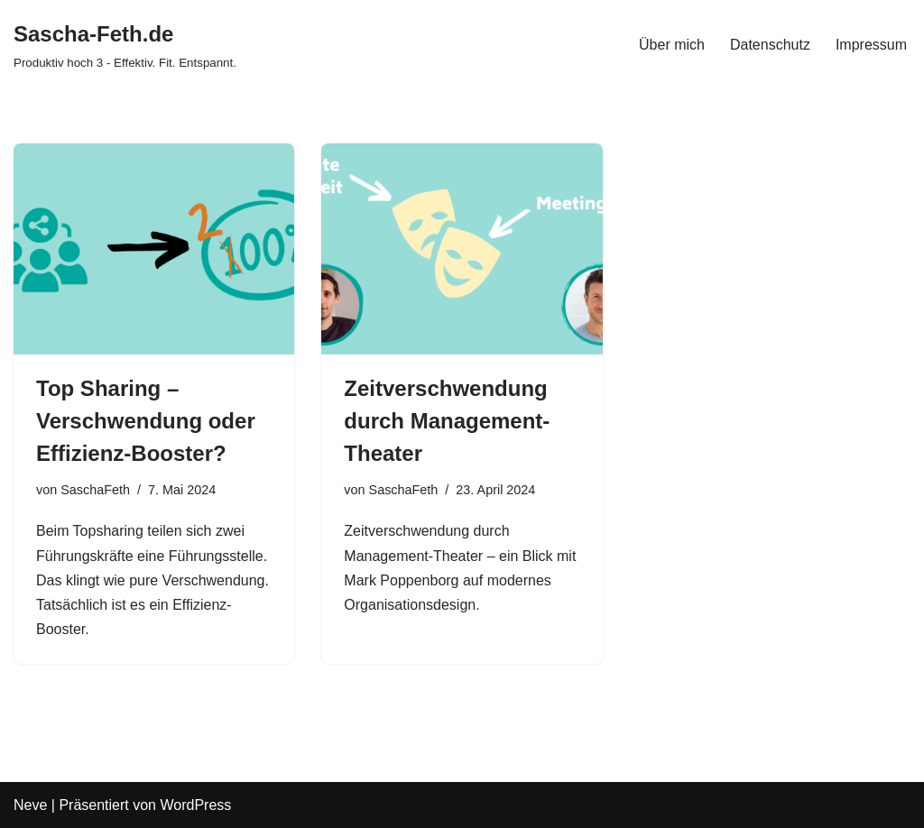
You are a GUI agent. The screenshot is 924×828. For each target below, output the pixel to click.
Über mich (672, 44)
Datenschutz (770, 44)
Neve (30, 805)
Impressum (871, 44)
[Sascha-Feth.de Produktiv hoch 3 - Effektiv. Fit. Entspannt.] (125, 44)
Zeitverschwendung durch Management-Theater (447, 420)
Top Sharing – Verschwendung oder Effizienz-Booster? (145, 420)
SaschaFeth (95, 490)
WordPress (195, 805)
